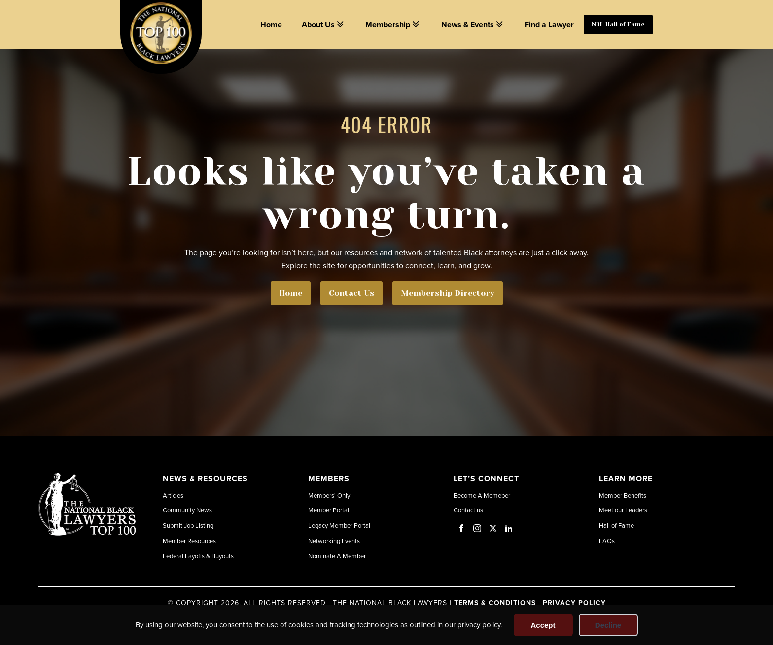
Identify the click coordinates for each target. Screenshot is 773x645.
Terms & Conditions (495, 603)
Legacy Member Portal (339, 525)
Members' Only (329, 495)
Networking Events (334, 540)
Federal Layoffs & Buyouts (198, 555)
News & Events (473, 24)
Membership (393, 24)
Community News (187, 510)
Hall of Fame (616, 525)
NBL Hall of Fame (618, 24)
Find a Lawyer (549, 24)
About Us (324, 24)
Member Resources (189, 540)
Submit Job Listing (188, 525)
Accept (542, 625)
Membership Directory (447, 293)
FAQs (607, 540)
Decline (608, 625)
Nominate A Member (337, 555)
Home (271, 24)
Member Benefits (622, 495)
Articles (173, 495)
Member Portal (328, 510)
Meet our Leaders (623, 510)
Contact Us (351, 293)
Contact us (468, 510)
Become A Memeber (482, 495)
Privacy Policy (574, 603)
